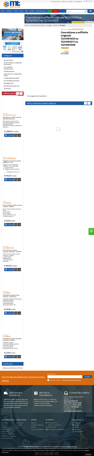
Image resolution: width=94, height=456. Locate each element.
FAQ (26, 11)
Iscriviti (87, 377)
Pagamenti (5, 431)
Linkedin (76, 429)
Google (76, 427)
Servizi (16, 11)
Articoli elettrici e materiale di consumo (12, 63)
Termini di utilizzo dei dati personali (71, 380)
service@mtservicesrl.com (73, 411)
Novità (49, 11)
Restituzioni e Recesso (9, 436)
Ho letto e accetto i (54, 380)
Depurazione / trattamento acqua (13, 74)
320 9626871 (78, 431)
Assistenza (70, 1)
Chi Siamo (9, 11)
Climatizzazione (9, 71)
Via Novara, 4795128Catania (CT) (53, 424)
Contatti (31, 11)
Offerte (55, 11)
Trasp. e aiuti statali (55, 1)
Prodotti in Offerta (37, 425)
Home (2, 11)
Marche (33, 423)
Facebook (77, 423)
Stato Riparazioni (41, 11)
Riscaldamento (8, 83)
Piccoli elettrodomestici (11, 80)
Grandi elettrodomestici (11, 78)
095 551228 (75, 407)
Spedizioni (5, 427)
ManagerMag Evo (72, 446)
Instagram (77, 425)
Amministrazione (7, 438)
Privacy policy (6, 429)
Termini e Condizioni (8, 434)
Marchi (21, 11)
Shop (26, 25)
